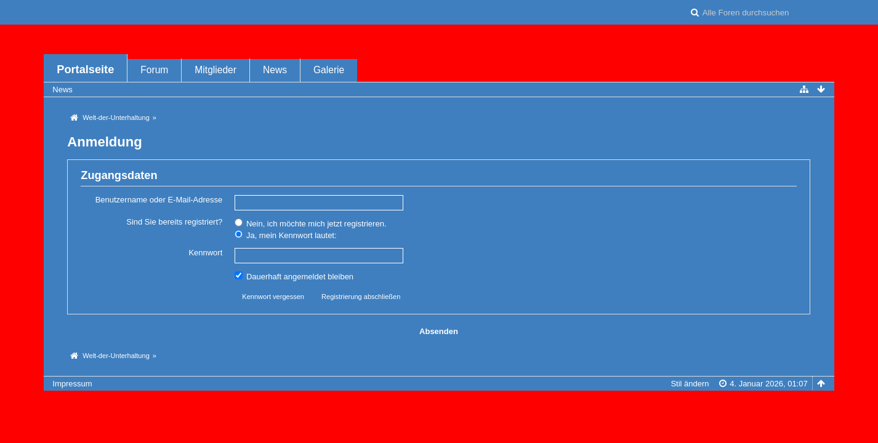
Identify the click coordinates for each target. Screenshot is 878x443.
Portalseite (85, 69)
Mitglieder (215, 70)
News (275, 70)
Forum (154, 70)
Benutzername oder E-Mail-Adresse (159, 199)
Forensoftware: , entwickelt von (439, 404)
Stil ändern (690, 383)
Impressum (72, 383)
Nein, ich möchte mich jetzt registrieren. (310, 223)
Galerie (328, 70)
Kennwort (205, 252)
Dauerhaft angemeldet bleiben (294, 276)
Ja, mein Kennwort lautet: (285, 235)
